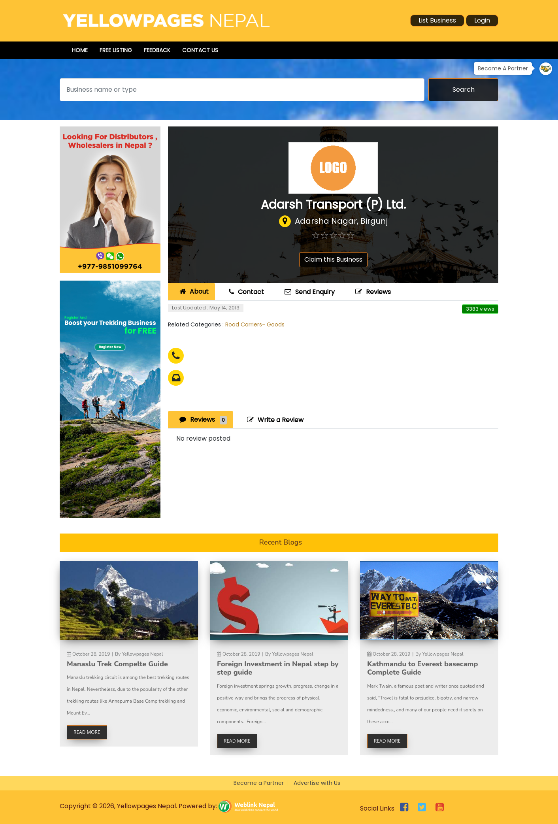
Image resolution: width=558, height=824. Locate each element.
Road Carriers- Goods (255, 324)
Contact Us (200, 50)
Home (80, 50)
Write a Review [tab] (274, 420)
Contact (245, 292)
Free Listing (116, 50)
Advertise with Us (317, 783)
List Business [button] (437, 20)
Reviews (372, 292)
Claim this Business (333, 259)
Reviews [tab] (202, 419)
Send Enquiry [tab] (309, 292)
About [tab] (193, 291)
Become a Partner (259, 783)
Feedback (157, 50)
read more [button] (87, 732)
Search (463, 89)
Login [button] (482, 20)
